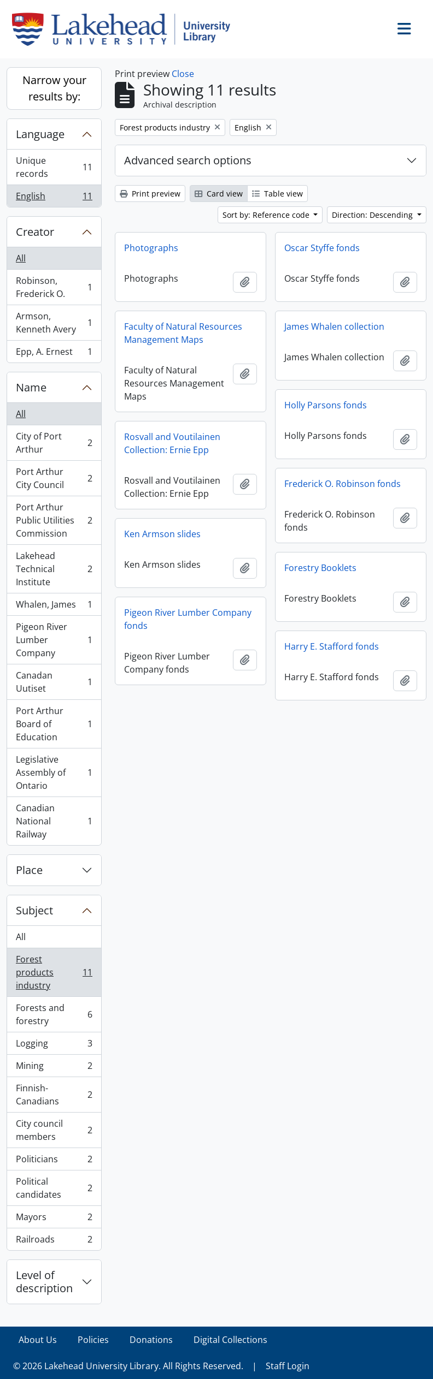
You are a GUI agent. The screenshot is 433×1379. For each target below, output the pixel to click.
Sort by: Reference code (267, 215)
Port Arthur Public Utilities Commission (53, 520)
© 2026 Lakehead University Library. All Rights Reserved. (128, 1366)
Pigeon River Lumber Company (53, 640)
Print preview (150, 193)
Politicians (53, 1161)
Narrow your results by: (54, 88)
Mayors (53, 1219)
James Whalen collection (334, 326)
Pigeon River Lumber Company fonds (187, 619)
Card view (219, 193)
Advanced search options (187, 160)
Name (31, 387)
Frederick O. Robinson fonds (342, 484)
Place (29, 870)
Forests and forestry (53, 1014)
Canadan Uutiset (53, 681)
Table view (277, 193)
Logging (53, 1046)
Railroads (53, 1241)
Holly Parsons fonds (325, 405)
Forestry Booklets (320, 568)
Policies (93, 1340)
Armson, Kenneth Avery (53, 322)
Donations (151, 1340)
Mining (53, 1068)
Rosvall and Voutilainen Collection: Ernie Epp (172, 443)
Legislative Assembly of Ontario (53, 772)
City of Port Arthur (53, 442)
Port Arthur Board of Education (53, 724)
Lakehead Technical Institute (53, 569)
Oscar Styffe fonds (322, 248)
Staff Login (287, 1366)
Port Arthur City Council (53, 478)
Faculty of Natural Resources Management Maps (183, 333)
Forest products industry (53, 972)
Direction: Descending (373, 215)
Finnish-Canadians (53, 1094)
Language (40, 134)
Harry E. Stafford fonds (331, 646)
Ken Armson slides (162, 534)
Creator (35, 231)
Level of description (44, 1281)
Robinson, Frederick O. (53, 287)
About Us (38, 1340)
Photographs (151, 248)
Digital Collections (230, 1340)
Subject (34, 910)
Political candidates (53, 1187)
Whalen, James (53, 607)
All (21, 258)
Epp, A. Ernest (53, 353)
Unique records (53, 167)
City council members (53, 1130)
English (53, 198)
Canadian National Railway (53, 821)
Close (183, 74)
